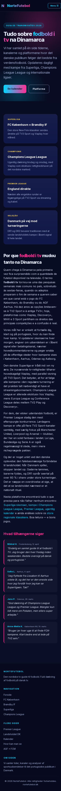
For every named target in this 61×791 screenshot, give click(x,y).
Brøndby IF (9, 704)
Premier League (33, 509)
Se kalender (14, 88)
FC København (11, 699)
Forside (8, 694)
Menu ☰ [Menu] (54, 6)
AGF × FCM (10, 748)
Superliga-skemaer (15, 505)
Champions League (14, 714)
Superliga (9, 709)
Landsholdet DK (12, 734)
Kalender (8, 739)
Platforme (39, 88)
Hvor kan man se (13, 743)
